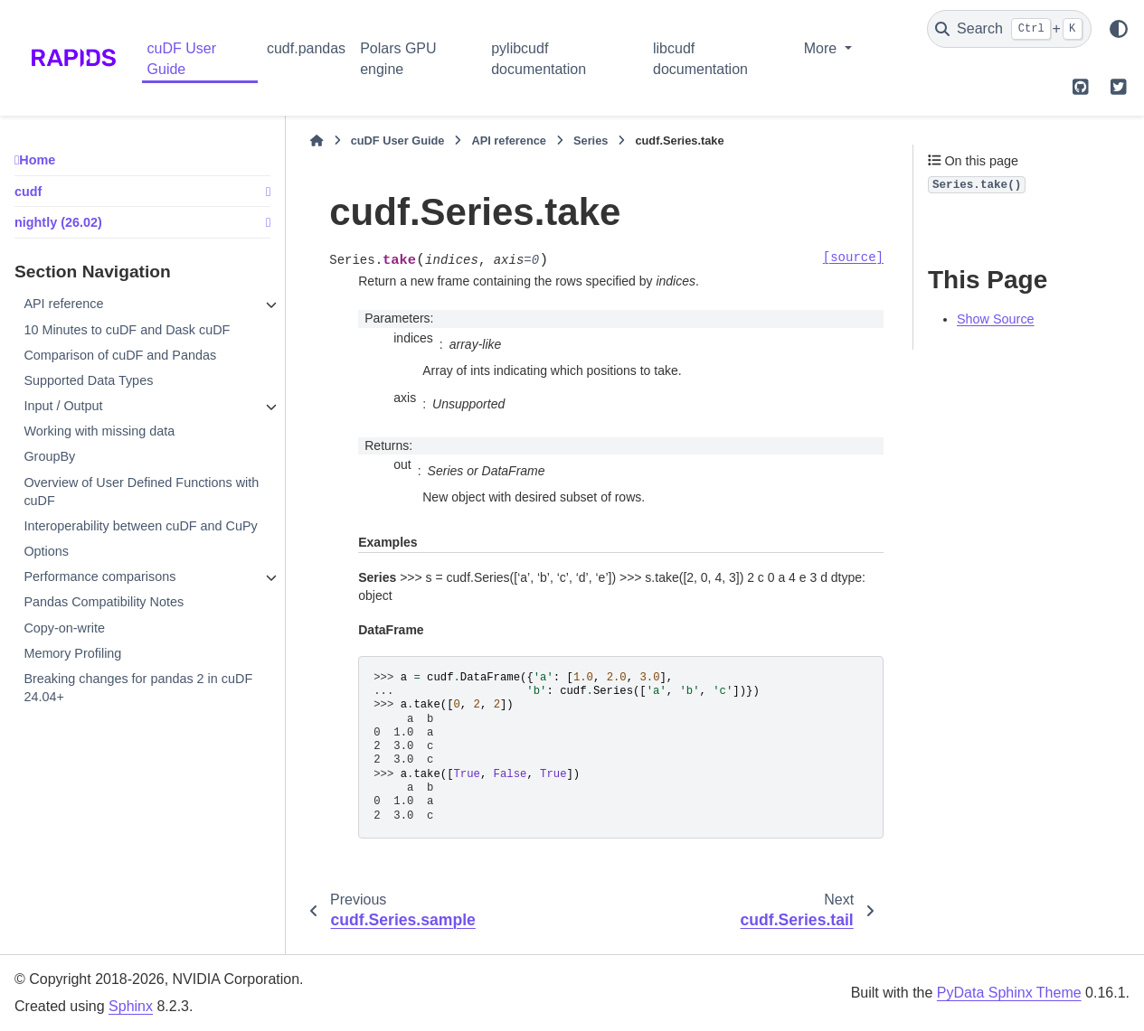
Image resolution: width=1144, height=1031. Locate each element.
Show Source (996, 319)
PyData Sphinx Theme (1009, 992)
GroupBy (49, 456)
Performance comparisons (99, 576)
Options (46, 551)
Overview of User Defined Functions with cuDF (141, 491)
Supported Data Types (88, 380)
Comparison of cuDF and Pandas (120, 355)
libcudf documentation (700, 58)
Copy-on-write (64, 628)
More (822, 48)
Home (37, 160)
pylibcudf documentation (538, 58)
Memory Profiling (72, 653)
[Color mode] (1119, 29)
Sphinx (131, 1006)
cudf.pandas (306, 48)
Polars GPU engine (398, 58)
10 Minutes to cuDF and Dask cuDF (127, 330)
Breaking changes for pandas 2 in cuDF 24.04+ (138, 687)
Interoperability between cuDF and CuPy (140, 526)
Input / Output (63, 405)
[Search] (1009, 29)
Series (590, 140)
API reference (63, 303)
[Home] (316, 141)
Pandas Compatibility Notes (104, 602)
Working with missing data (99, 431)
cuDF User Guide (181, 58)
